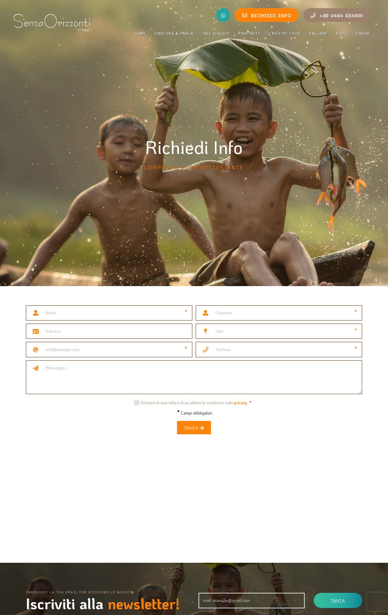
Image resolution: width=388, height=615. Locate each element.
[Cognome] (278, 313)
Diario (363, 33)
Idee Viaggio (215, 33)
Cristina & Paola (174, 33)
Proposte (249, 33)
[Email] (109, 349)
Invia (194, 428)
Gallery (318, 33)
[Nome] (109, 313)
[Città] (278, 331)
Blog (341, 33)
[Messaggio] (202, 377)
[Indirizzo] (117, 331)
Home (140, 33)
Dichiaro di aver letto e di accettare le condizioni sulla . (196, 402)
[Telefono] (278, 349)
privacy (240, 402)
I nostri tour (284, 33)
